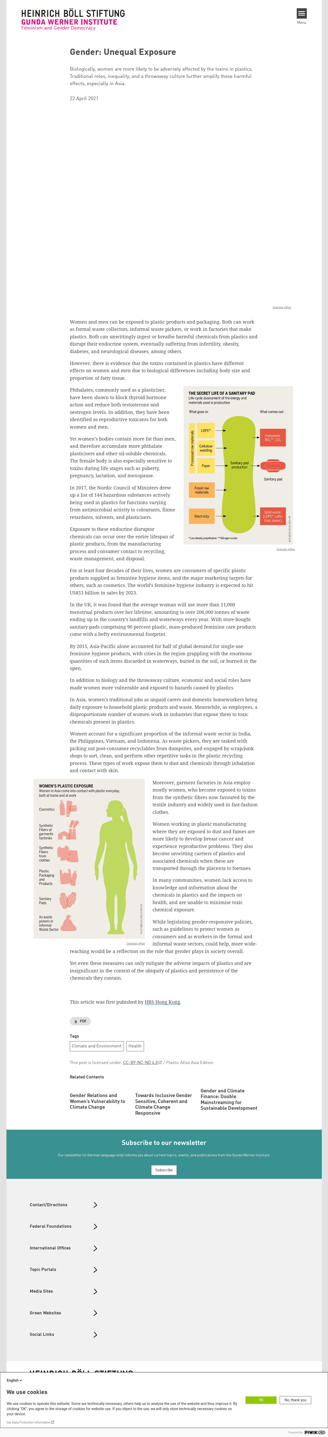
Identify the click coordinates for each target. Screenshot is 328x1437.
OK (261, 1400)
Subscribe (164, 1204)
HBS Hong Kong (162, 1002)
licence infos (282, 307)
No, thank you (296, 1400)
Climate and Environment (96, 1046)
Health (135, 1046)
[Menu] (302, 13)
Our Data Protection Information (28, 1422)
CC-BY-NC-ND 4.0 (140, 1063)
